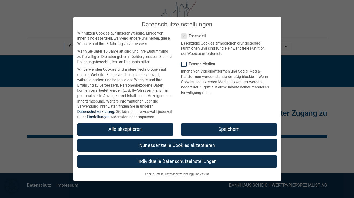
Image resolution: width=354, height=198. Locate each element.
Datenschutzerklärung (95, 112)
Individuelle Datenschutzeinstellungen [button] (177, 161)
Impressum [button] (201, 174)
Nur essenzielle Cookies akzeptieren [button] (177, 145)
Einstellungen (98, 117)
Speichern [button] (229, 129)
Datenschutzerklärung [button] (179, 174)
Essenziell (195, 36)
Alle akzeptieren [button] (125, 129)
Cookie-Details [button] (154, 174)
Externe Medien (200, 64)
